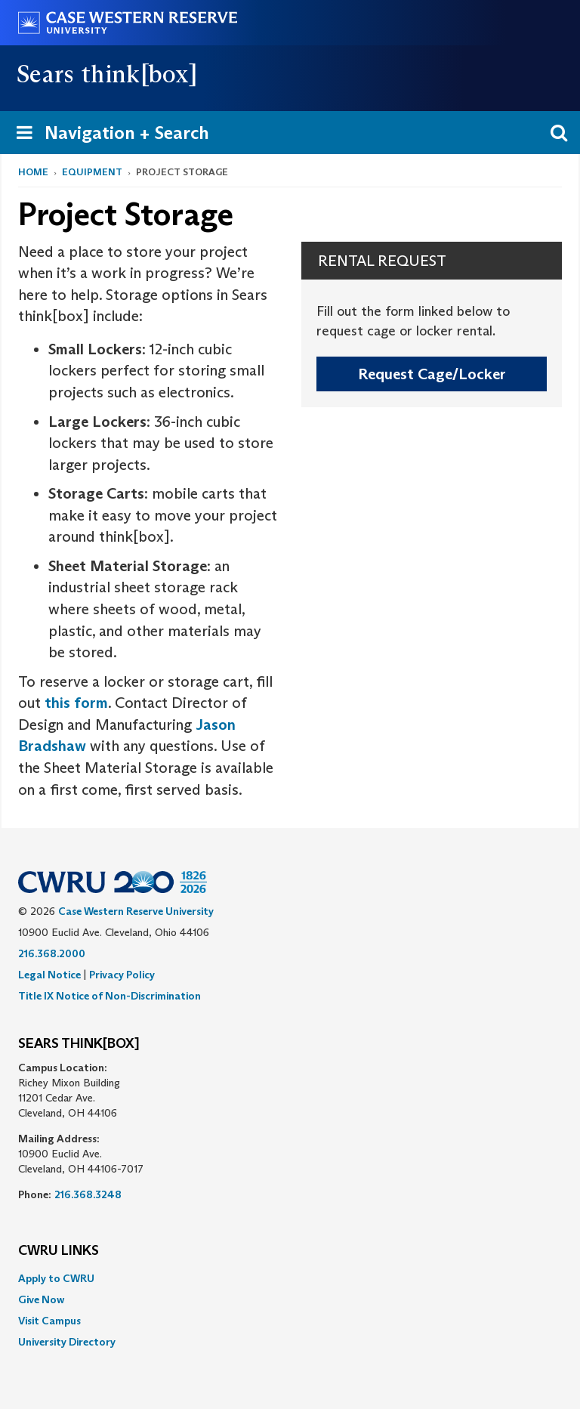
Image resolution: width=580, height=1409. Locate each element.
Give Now (41, 1299)
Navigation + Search (108, 135)
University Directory (67, 1342)
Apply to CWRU (56, 1278)
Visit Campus (49, 1320)
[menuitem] (290, 1278)
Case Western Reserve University (136, 911)
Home (33, 172)
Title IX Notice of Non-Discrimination (109, 996)
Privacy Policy (122, 974)
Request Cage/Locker (432, 374)
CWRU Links (58, 1251)
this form (76, 703)
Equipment (92, 172)
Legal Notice (49, 974)
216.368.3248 (88, 1194)
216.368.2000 (51, 953)
